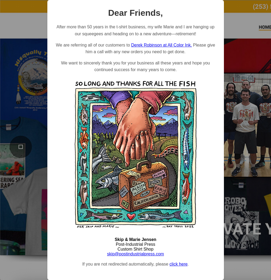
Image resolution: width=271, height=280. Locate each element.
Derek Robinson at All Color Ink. (161, 45)
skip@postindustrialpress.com (135, 254)
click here (179, 264)
